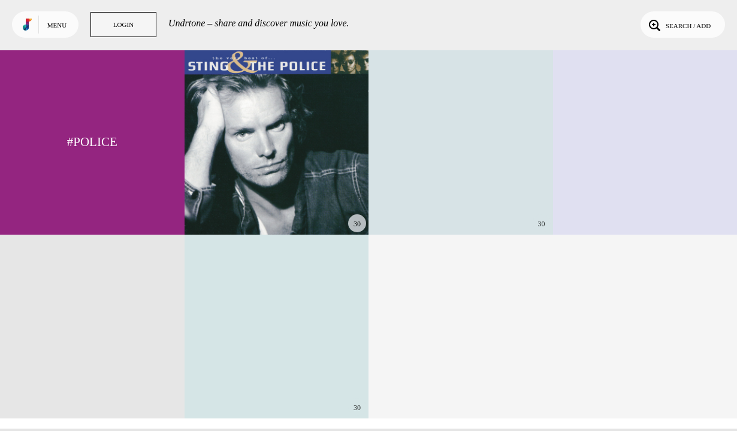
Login (123, 24)
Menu (57, 25)
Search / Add (679, 24)
